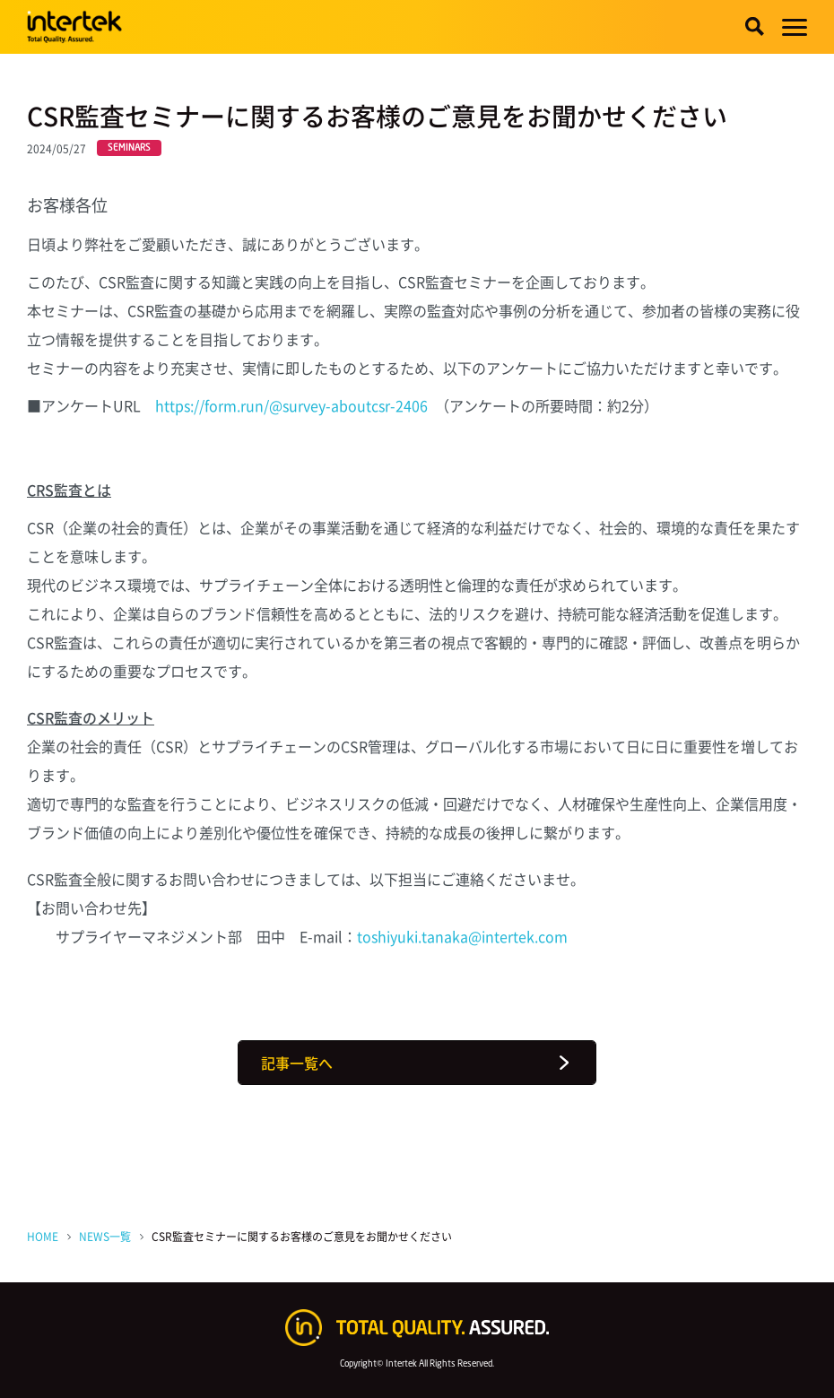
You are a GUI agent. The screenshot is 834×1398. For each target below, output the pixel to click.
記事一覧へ (297, 1062)
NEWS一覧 (105, 1236)
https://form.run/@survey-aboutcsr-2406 (291, 405)
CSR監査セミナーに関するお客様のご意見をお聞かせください (302, 1236)
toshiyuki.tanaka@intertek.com (462, 936)
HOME (42, 1236)
